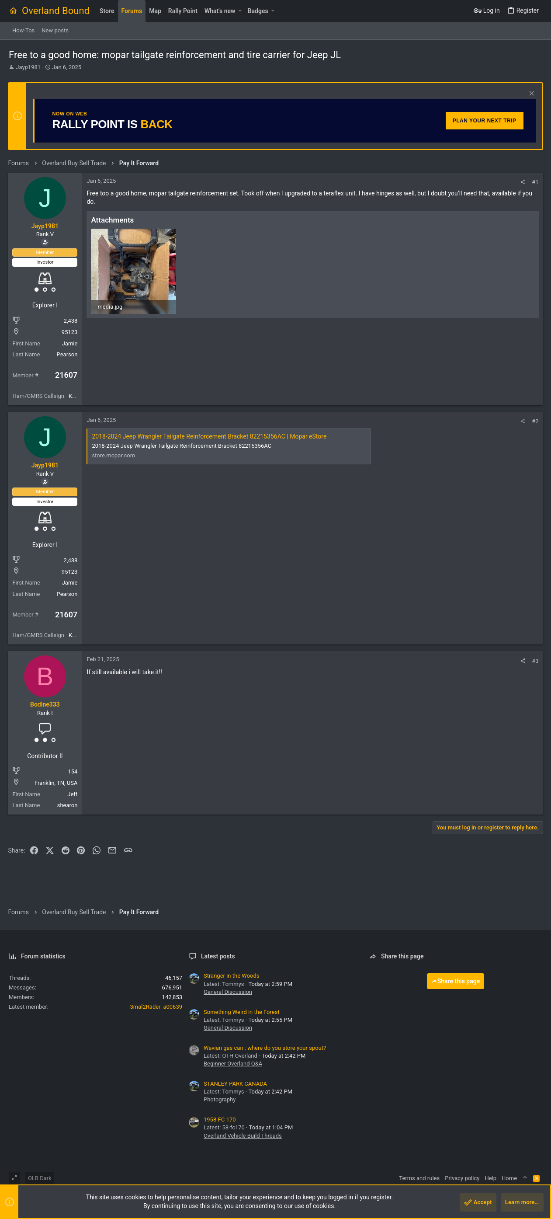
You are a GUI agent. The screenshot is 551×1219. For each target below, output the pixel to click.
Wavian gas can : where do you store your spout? (265, 1048)
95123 (70, 332)
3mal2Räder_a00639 (156, 1006)
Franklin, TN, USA (56, 783)
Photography (220, 1099)
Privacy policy (462, 1178)
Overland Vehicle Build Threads (243, 1135)
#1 (534, 182)
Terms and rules (419, 1178)
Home (509, 1178)
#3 (534, 661)
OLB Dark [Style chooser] (40, 1178)
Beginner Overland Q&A (233, 1063)
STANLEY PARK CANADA (235, 1083)
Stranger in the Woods (232, 975)
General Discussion (228, 992)
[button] (240, 11)
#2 (534, 421)
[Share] (522, 182)
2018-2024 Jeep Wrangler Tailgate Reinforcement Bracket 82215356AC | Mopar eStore (210, 436)
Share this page (455, 981)
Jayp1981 (28, 67)
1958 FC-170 (220, 1119)
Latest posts (218, 956)
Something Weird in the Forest (242, 1012)
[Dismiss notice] (530, 94)
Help (490, 1178)
